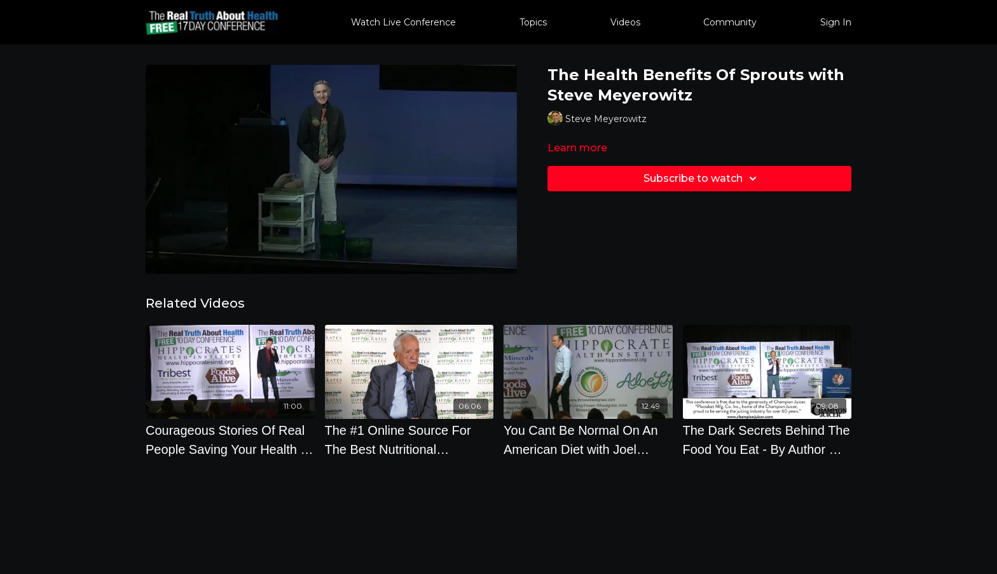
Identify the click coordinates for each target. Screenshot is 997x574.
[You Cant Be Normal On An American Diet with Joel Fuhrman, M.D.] (588, 440)
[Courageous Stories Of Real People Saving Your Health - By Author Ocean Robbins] (230, 440)
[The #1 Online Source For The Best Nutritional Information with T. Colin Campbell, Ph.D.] (409, 440)
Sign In (835, 22)
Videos (625, 22)
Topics (533, 22)
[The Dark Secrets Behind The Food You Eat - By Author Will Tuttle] (767, 440)
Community (730, 22)
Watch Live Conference (403, 22)
